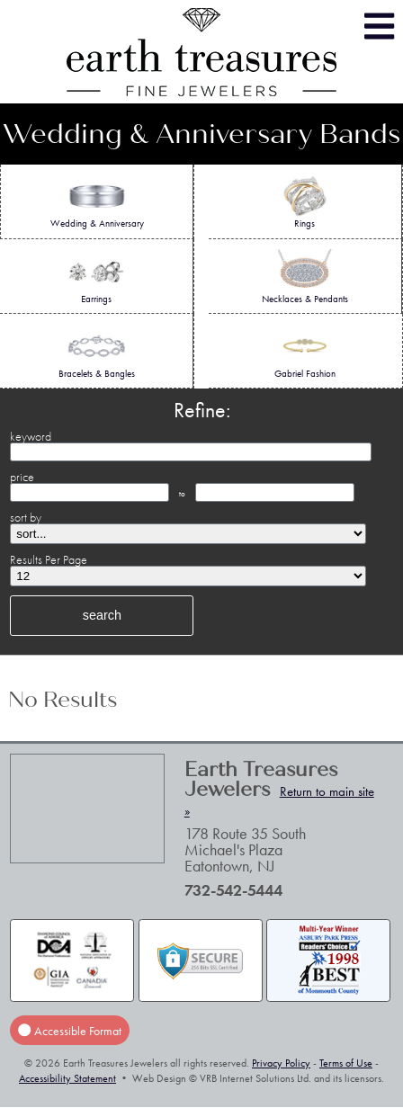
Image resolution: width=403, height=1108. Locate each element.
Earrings (97, 277)
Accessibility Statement (67, 1078)
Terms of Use (345, 1063)
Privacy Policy (281, 1063)
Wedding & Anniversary (97, 201)
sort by (25, 517)
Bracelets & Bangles (96, 352)
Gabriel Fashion (305, 352)
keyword (30, 436)
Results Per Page (48, 559)
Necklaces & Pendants (305, 277)
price (22, 476)
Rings (305, 201)
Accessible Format (69, 1031)
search (102, 615)
